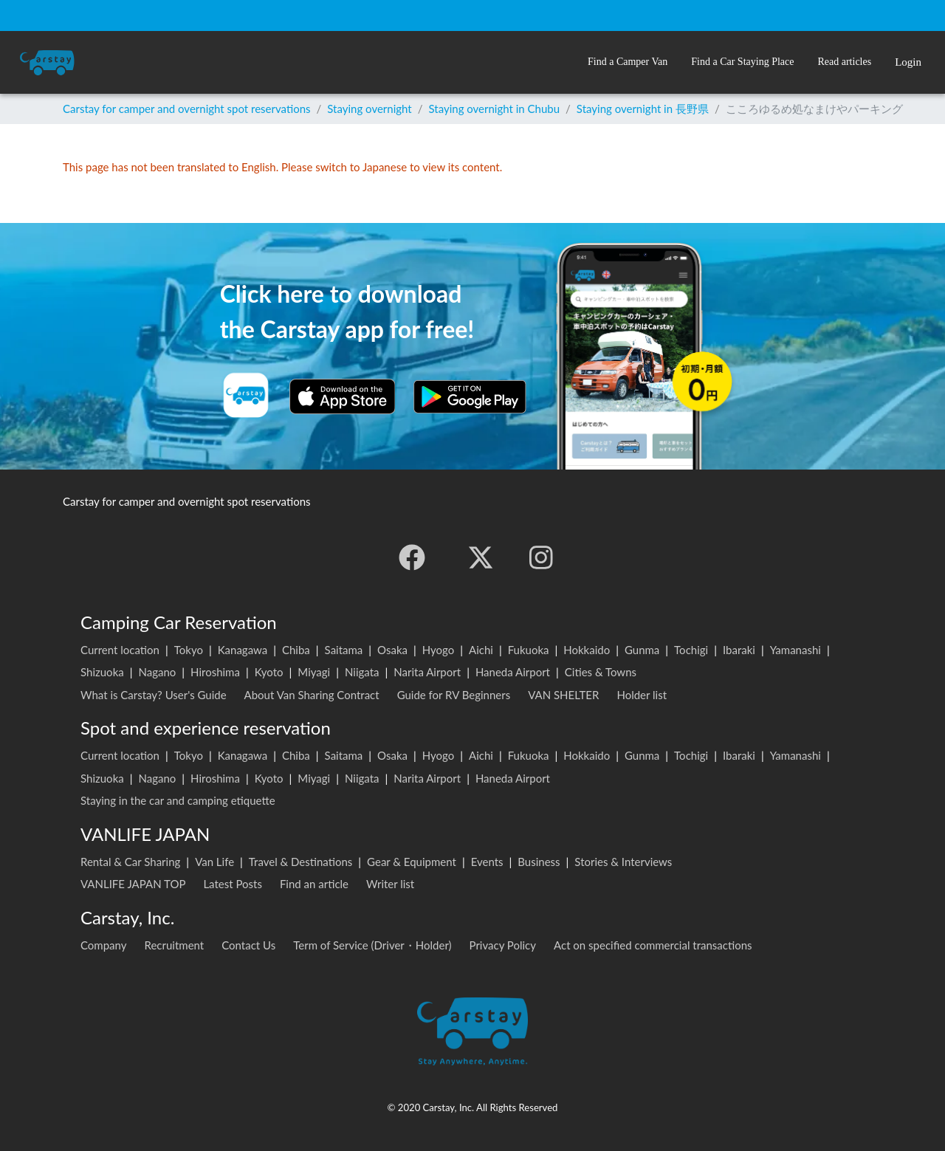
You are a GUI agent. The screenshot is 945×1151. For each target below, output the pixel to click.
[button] (627, 62)
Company (103, 945)
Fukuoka (528, 649)
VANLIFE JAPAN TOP (132, 883)
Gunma (642, 649)
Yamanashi (795, 649)
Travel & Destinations (301, 861)
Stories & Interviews (623, 861)
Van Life (214, 861)
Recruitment (175, 945)
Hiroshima (215, 671)
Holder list (641, 694)
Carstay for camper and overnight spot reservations (187, 108)
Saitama (344, 649)
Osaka (392, 649)
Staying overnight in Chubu (494, 108)
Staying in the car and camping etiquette (177, 800)
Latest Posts (232, 883)
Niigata (362, 671)
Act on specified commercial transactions (653, 945)
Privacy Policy (503, 945)
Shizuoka (102, 671)
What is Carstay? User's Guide (153, 694)
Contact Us (248, 945)
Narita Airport (427, 671)
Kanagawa (243, 649)
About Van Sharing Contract (311, 694)
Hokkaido (586, 649)
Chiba (296, 649)
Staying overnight (369, 108)
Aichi (481, 649)
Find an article (314, 883)
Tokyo (188, 649)
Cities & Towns (600, 671)
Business (539, 861)
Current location (119, 649)
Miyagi (314, 671)
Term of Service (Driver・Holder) (372, 945)
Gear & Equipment (411, 861)
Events (487, 861)
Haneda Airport (512, 671)
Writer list (390, 883)
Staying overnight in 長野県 (643, 108)
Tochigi (691, 649)
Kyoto (269, 671)
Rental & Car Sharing (130, 861)
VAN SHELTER (563, 694)
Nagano (157, 671)
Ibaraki (739, 649)
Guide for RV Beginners (454, 694)
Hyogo (438, 649)
